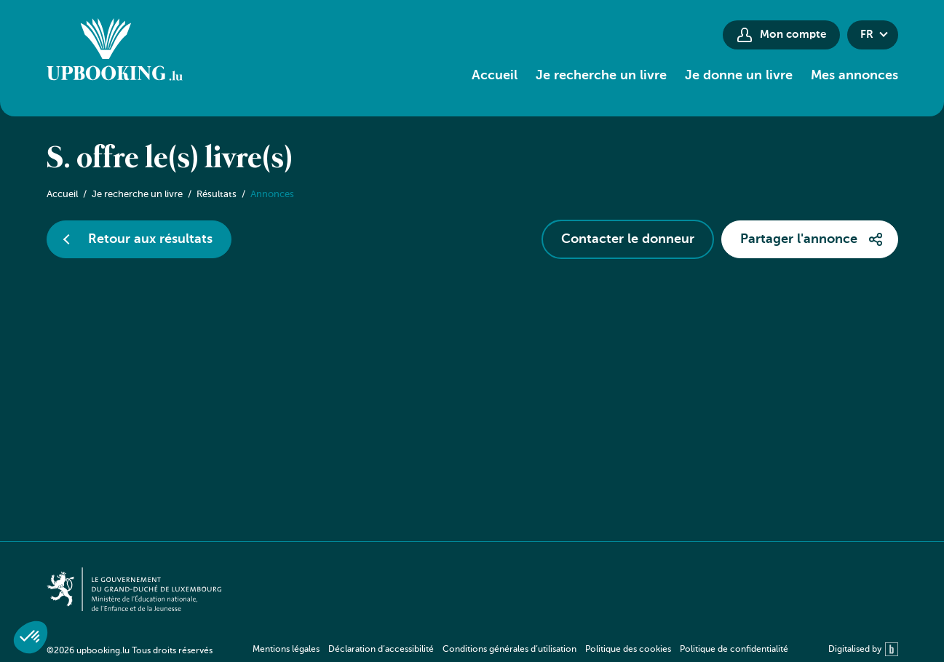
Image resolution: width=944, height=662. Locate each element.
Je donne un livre (739, 75)
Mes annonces (854, 75)
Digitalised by (863, 649)
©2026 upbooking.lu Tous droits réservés (130, 651)
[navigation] (520, 649)
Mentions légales (286, 649)
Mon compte (793, 34)
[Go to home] (115, 51)
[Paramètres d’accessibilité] (683, 34)
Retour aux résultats (150, 239)
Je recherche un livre (601, 75)
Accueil (494, 75)
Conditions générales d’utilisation (509, 649)
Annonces (272, 194)
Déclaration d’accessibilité (381, 649)
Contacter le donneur (627, 239)
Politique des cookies (628, 649)
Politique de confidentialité (734, 649)
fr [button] (866, 34)
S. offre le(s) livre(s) (170, 159)
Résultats (217, 194)
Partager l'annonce (798, 239)
